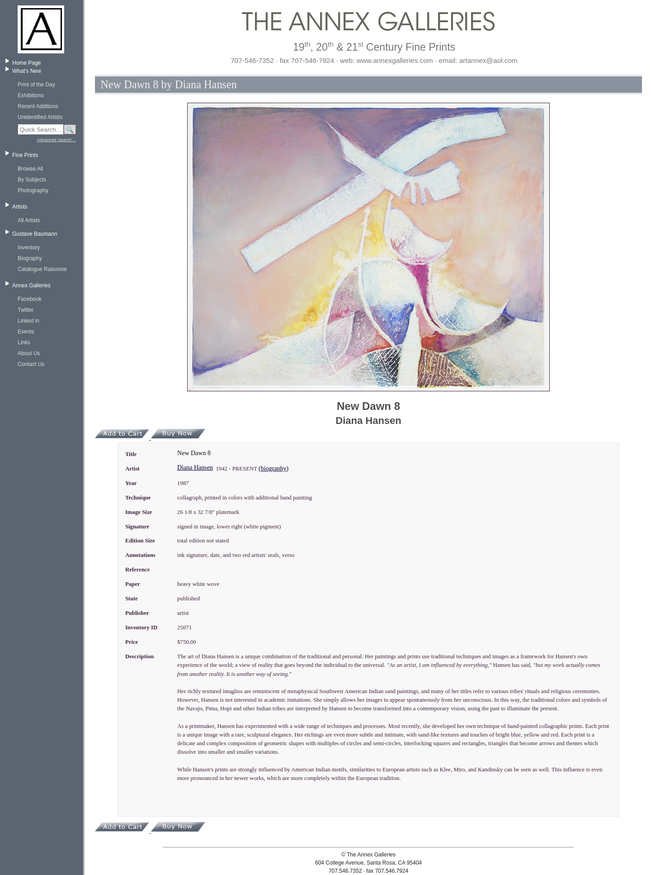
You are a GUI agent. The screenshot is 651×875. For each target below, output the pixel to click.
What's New (26, 71)
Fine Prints (25, 155)
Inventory (29, 247)
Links (24, 342)
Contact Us (31, 364)
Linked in (28, 321)
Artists (19, 207)
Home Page (26, 63)
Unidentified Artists (40, 117)
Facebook (30, 299)
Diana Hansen (195, 467)
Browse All (30, 169)
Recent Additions (38, 106)
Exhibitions (31, 95)
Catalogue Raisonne (42, 269)
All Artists (29, 220)
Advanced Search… (56, 139)
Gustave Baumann (34, 234)
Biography (30, 258)
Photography (33, 190)
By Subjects (32, 179)
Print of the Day (36, 84)
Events (26, 331)
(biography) (273, 468)
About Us (29, 353)
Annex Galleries (31, 285)
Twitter (25, 310)
